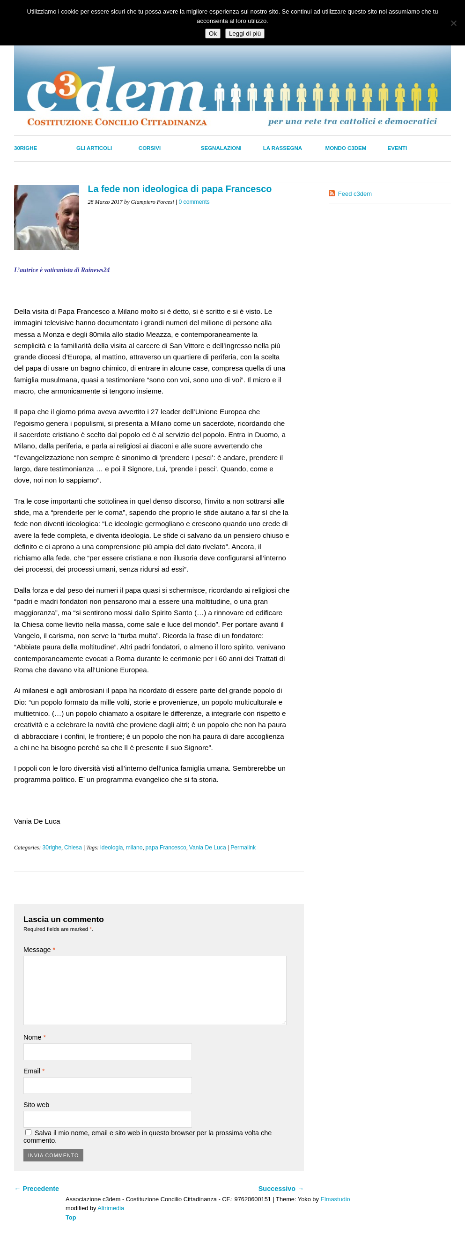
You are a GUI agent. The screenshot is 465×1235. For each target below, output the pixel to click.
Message (39, 949)
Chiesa (73, 847)
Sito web (36, 1105)
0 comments (193, 202)
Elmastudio (335, 1199)
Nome (34, 1037)
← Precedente (36, 1188)
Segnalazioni (221, 148)
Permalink (243, 847)
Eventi (397, 148)
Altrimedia (110, 1208)
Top (71, 1217)
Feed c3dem (355, 193)
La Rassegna (282, 148)
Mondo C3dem (346, 148)
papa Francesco (166, 847)
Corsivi (150, 148)
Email (34, 1071)
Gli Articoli (94, 148)
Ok (213, 33)
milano (134, 847)
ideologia (111, 847)
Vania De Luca (207, 847)
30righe (25, 148)
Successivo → (281, 1188)
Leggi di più (245, 33)
